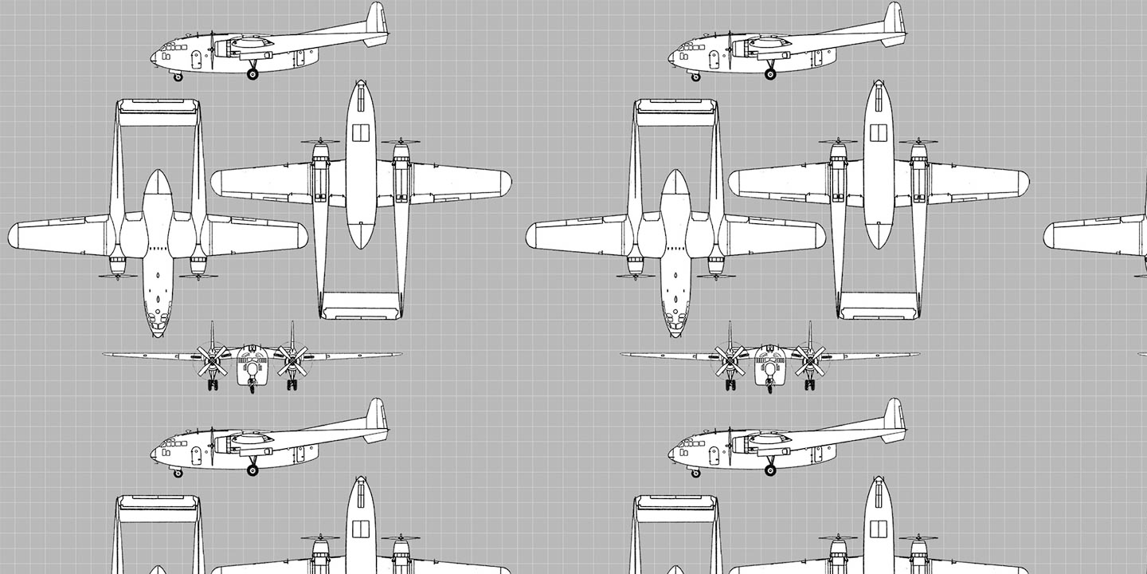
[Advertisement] (573, 42)
